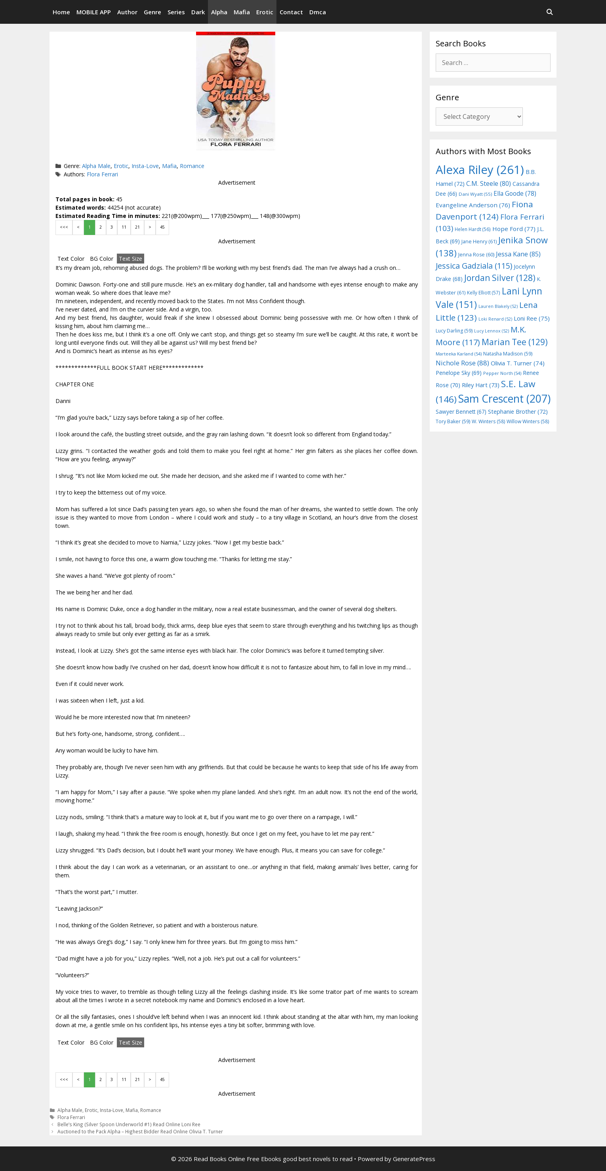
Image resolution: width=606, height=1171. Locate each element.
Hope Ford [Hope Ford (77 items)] (513, 229)
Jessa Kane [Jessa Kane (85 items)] (518, 254)
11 (124, 227)
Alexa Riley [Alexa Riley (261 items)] (480, 170)
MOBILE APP (93, 12)
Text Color (70, 258)
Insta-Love (145, 166)
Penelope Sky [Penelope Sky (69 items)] (459, 372)
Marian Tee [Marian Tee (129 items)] (515, 342)
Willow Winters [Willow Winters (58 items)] (528, 421)
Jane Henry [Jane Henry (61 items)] (479, 241)
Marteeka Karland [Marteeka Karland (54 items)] (459, 354)
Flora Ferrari (102, 174)
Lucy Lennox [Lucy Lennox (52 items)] (491, 331)
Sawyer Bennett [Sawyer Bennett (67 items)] (461, 411)
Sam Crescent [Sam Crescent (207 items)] (504, 399)
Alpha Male (96, 166)
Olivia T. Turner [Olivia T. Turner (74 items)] (518, 363)
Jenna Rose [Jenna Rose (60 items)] (476, 254)
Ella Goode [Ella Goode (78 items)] (515, 193)
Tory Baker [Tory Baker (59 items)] (453, 421)
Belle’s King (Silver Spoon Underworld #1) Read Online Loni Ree (128, 1124)
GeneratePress (414, 1159)
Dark (198, 12)
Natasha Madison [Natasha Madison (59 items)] (507, 353)
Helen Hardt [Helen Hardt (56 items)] (473, 229)
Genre (152, 12)
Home (61, 12)
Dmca (317, 12)
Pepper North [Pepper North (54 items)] (502, 373)
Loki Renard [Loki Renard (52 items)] (495, 319)
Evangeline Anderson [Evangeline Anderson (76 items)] (473, 205)
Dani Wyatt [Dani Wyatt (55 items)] (475, 194)
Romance (192, 166)
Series (176, 12)
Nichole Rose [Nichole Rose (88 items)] (462, 362)
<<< (64, 227)
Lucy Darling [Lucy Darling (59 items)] (454, 330)
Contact (291, 12)
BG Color (101, 258)
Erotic (264, 12)
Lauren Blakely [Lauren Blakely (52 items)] (498, 306)
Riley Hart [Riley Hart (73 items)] (480, 385)
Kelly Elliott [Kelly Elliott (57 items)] (483, 292)
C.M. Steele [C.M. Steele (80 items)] (488, 183)
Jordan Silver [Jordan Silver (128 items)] (499, 277)
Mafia (242, 12)
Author (127, 12)
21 (137, 227)
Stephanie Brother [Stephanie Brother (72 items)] (518, 411)
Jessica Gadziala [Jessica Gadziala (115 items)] (474, 265)
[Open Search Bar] (549, 12)
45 (162, 227)
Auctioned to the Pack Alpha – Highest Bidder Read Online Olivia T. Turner (140, 1131)
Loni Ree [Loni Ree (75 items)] (532, 318)
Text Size (130, 258)
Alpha (219, 12)
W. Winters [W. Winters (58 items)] (488, 421)
